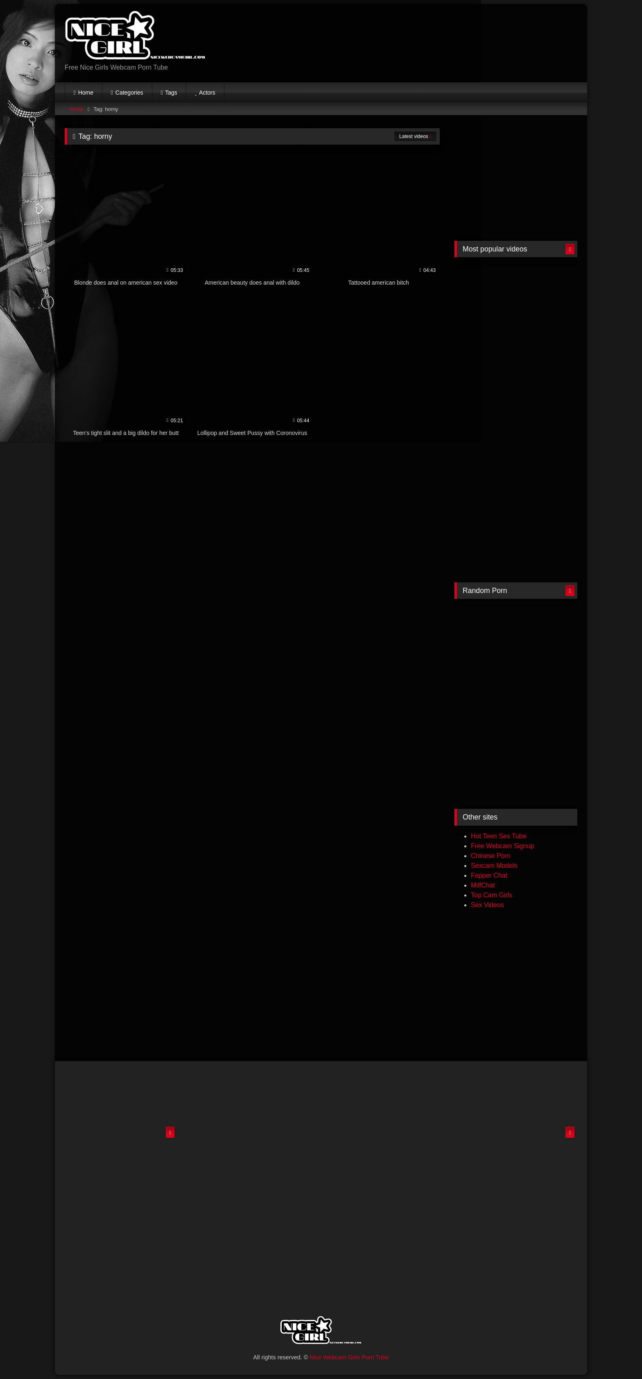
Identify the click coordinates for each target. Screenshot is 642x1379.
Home (85, 92)
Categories (129, 92)
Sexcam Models (494, 865)
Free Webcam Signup (502, 845)
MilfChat (483, 885)
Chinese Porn (491, 855)
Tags (171, 92)
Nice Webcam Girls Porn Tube (349, 1357)
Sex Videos (487, 904)
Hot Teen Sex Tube (499, 836)
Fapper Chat (489, 875)
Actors (207, 92)
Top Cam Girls (491, 895)
